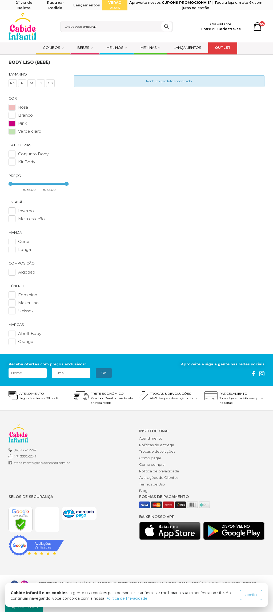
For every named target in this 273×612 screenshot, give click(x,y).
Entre (206, 29)
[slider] (11, 184)
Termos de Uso (152, 484)
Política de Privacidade (126, 598)
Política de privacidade (159, 471)
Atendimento (150, 438)
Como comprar (152, 464)
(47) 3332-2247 (25, 450)
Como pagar (150, 458)
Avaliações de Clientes (158, 477)
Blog (143, 490)
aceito (251, 595)
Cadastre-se (229, 29)
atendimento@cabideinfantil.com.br (42, 463)
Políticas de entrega (156, 445)
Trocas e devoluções (157, 451)
